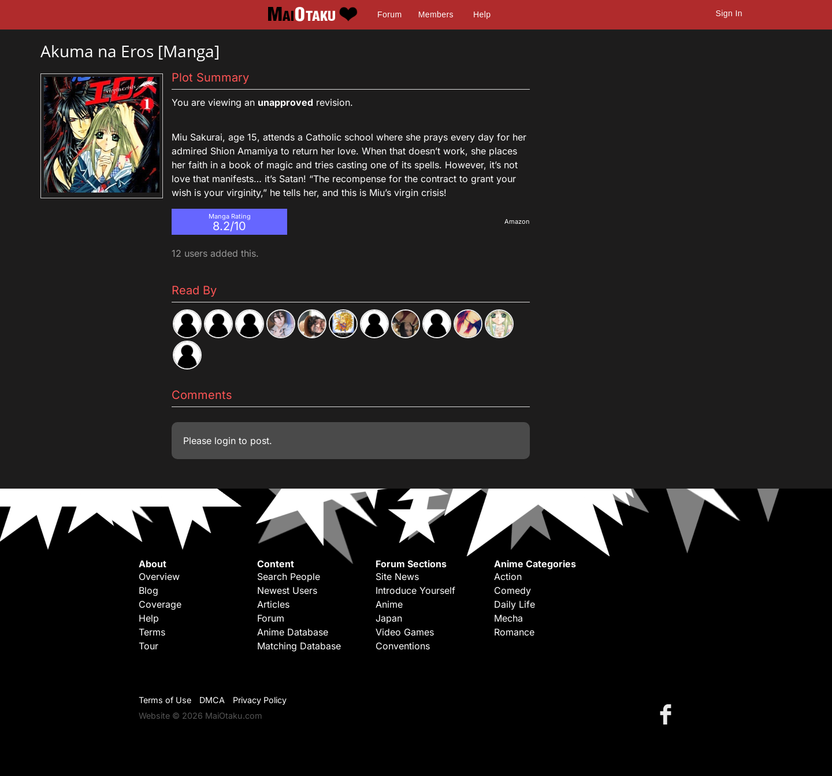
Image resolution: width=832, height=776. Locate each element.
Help (482, 14)
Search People (288, 576)
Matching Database (299, 646)
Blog (148, 590)
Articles (273, 604)
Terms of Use (165, 700)
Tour (148, 646)
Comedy (512, 590)
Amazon (517, 221)
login (225, 440)
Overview (159, 576)
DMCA (212, 700)
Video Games (405, 632)
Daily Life (514, 604)
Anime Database (292, 632)
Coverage (160, 604)
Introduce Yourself (415, 590)
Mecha (508, 618)
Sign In (729, 13)
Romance (514, 632)
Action (508, 576)
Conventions (403, 646)
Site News (397, 576)
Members (436, 14)
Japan (389, 618)
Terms (152, 632)
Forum (389, 14)
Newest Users (287, 590)
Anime (389, 604)
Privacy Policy (260, 700)
